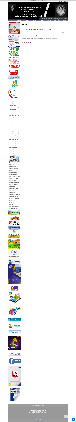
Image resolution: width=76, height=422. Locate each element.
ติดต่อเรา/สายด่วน (57, 20)
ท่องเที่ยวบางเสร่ (19, 20)
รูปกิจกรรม (41, 20)
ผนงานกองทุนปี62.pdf (55, 38)
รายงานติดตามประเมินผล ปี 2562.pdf (60, 40)
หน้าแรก (11, 20)
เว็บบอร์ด (64, 20)
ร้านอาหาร (34, 20)
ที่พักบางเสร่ (27, 20)
